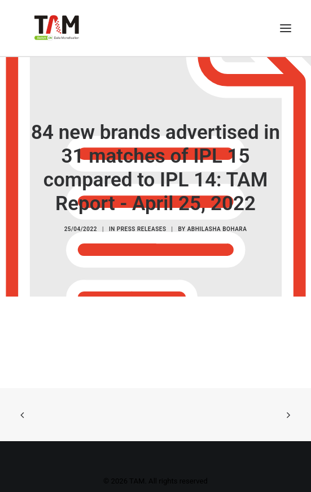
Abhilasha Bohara (217, 229)
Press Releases (142, 229)
